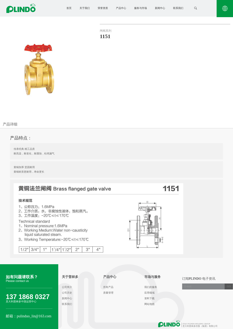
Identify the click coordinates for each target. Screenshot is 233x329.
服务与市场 (140, 8)
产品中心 (121, 8)
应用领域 (149, 292)
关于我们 (85, 8)
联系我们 (178, 8)
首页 (69, 8)
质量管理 (108, 292)
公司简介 (67, 287)
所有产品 (108, 287)
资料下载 (149, 298)
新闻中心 (160, 8)
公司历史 (67, 292)
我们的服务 (150, 287)
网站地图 (149, 304)
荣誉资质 (103, 8)
